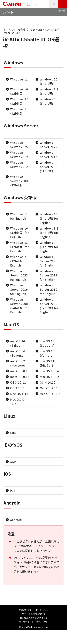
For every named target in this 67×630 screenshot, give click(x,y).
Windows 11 (19, 79)
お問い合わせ (25, 609)
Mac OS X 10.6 (50, 394)
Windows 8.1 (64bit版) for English (49, 232)
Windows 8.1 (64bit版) (49, 91)
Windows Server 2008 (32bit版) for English (49, 305)
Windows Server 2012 (19, 164)
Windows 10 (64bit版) (49, 81)
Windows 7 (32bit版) (18, 111)
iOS (13, 490)
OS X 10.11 (18, 382)
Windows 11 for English (19, 216)
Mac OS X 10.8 (50, 388)
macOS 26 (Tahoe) (17, 343)
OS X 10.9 (17, 388)
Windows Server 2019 (19, 154)
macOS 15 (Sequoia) (47, 343)
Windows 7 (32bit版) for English (19, 261)
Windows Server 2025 (19, 144)
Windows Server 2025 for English (49, 261)
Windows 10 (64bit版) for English (49, 218)
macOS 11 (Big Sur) (47, 363)
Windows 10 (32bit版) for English (19, 232)
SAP (13, 461)
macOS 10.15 (19, 371)
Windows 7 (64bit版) (48, 101)
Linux (14, 432)
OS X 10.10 (48, 382)
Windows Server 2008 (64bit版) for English (19, 305)
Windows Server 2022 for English (19, 275)
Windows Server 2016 (49, 154)
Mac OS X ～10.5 (19, 401)
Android (16, 520)
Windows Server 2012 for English (49, 289)
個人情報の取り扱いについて (34, 617)
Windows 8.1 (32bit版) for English (19, 246)
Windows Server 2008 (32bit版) (19, 180)
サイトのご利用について (33, 613)
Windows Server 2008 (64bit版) (49, 166)
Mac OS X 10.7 (20, 394)
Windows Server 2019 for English (49, 275)
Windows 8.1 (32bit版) (19, 101)
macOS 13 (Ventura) (47, 353)
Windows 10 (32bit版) (19, 91)
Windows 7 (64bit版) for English (49, 246)
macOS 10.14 (49, 371)
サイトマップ (42, 609)
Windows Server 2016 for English (19, 289)
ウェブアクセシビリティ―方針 (33, 621)
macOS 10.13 (19, 377)
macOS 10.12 (49, 377)
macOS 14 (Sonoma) (17, 353)
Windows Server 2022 (49, 144)
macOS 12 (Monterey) (18, 363)
